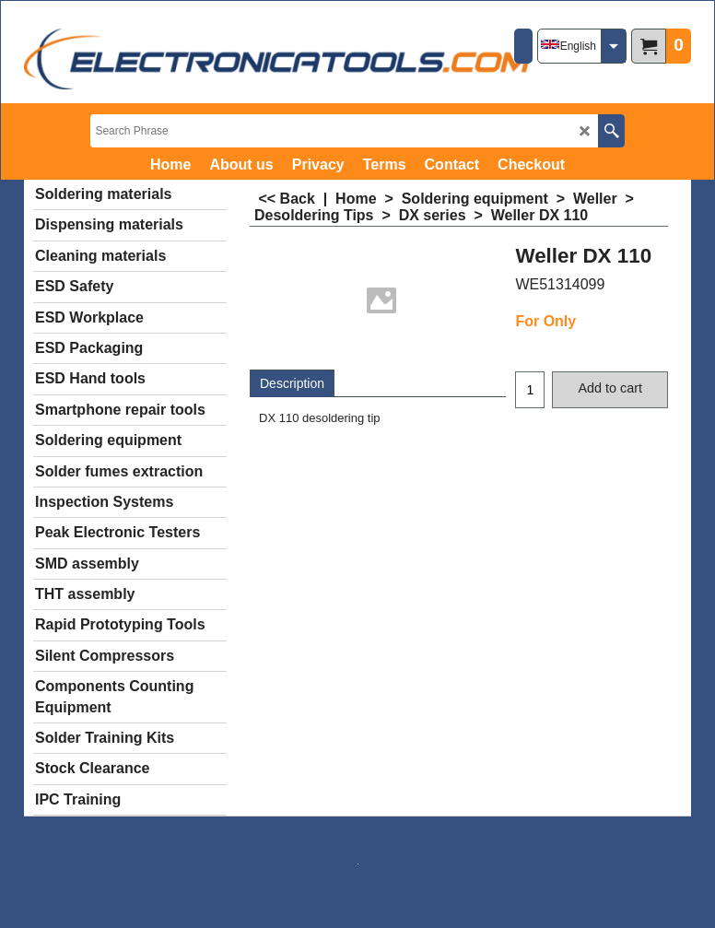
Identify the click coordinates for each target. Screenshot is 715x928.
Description (292, 383)
